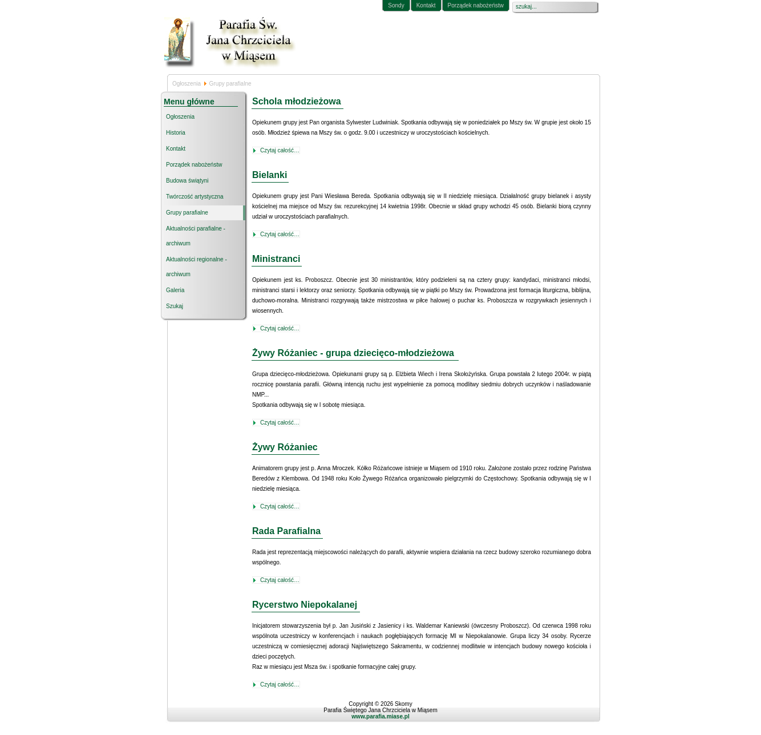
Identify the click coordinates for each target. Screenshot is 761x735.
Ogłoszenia (186, 83)
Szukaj (174, 306)
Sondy (396, 5)
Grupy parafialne (187, 212)
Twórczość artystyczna (195, 196)
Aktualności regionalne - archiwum (196, 266)
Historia (175, 133)
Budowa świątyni (187, 180)
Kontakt (426, 5)
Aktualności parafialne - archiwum (195, 236)
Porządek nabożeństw (476, 5)
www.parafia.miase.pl (380, 716)
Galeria (175, 290)
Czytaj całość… (279, 150)
